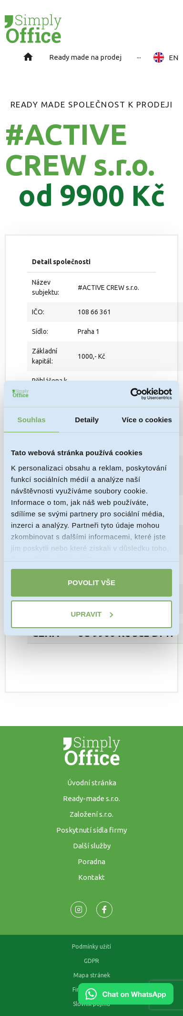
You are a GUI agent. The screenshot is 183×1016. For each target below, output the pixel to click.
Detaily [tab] (87, 420)
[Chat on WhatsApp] (125, 1001)
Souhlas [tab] (32, 420)
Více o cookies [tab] (147, 420)
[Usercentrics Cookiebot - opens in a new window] (131, 394)
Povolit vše (91, 582)
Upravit (92, 614)
